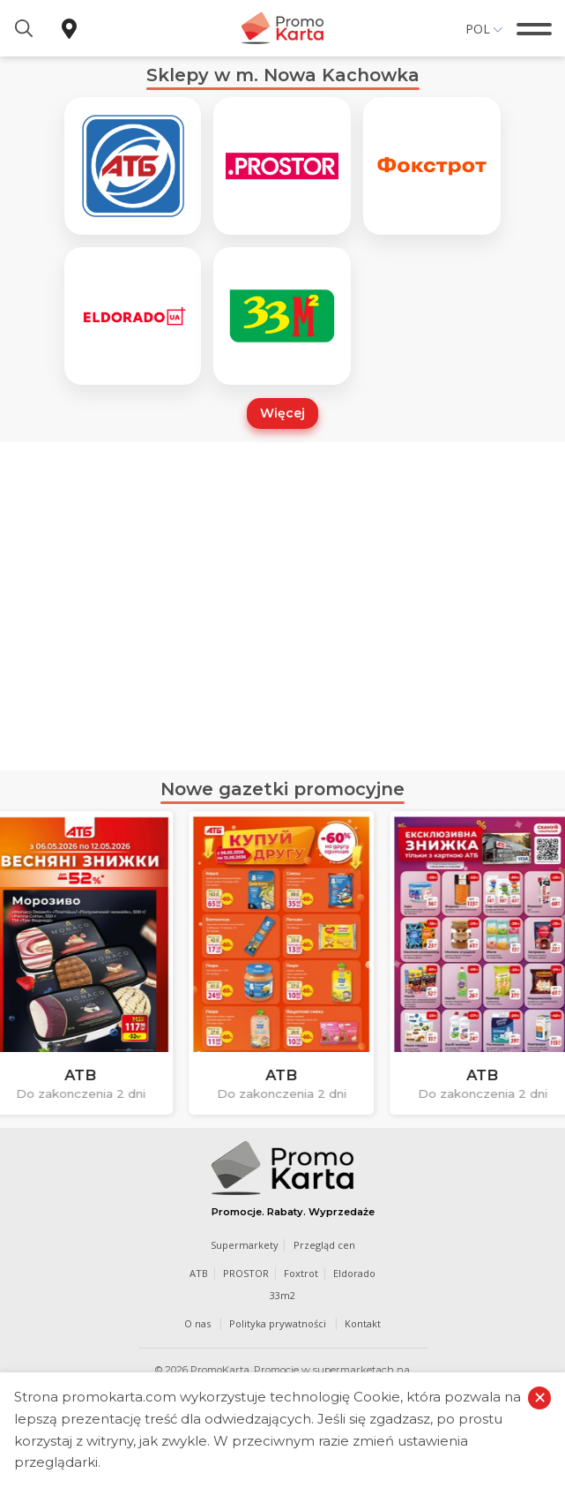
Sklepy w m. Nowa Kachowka (283, 75)
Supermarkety (245, 1244)
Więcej (282, 413)
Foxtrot (301, 1273)
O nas (197, 1323)
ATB (199, 1273)
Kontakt (363, 1323)
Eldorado (354, 1273)
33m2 (282, 1295)
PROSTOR (246, 1273)
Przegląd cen (324, 1244)
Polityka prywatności (277, 1323)
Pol (477, 29)
